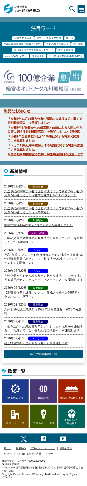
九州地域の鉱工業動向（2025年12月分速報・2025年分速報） (43, 311)
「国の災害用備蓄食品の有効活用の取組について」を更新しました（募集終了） (43, 240)
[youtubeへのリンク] (63, 438)
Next (85, 82)
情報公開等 (66, 448)
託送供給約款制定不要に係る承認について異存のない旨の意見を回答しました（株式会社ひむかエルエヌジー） (43, 193)
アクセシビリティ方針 (29, 453)
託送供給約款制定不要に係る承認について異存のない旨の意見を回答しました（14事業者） (43, 210)
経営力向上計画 (23, 38)
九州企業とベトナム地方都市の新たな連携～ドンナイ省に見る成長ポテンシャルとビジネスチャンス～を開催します (43, 277)
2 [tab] (43, 103)
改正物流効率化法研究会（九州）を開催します (36, 343)
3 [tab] (49, 103)
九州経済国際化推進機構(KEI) (65, 56)
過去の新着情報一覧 (43, 354)
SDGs (69, 38)
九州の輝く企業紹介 (57, 44)
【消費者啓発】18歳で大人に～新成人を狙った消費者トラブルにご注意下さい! (42, 294)
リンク (7, 448)
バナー (49, 453)
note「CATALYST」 (16, 56)
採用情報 (78, 44)
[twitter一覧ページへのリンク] (24, 438)
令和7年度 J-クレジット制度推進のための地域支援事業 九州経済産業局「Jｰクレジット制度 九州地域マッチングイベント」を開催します (43, 258)
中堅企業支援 (65, 50)
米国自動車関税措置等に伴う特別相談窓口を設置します (45, 154)
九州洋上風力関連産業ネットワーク (33, 50)
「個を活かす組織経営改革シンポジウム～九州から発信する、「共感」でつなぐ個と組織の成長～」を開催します (43, 328)
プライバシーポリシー (42, 448)
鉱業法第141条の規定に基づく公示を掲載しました (38, 225)
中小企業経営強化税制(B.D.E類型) (22, 44)
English (8, 453)
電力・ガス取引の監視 (49, 38)
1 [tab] (38, 103)
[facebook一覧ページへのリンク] (43, 438)
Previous (2, 82)
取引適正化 (38, 56)
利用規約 (21, 448)
